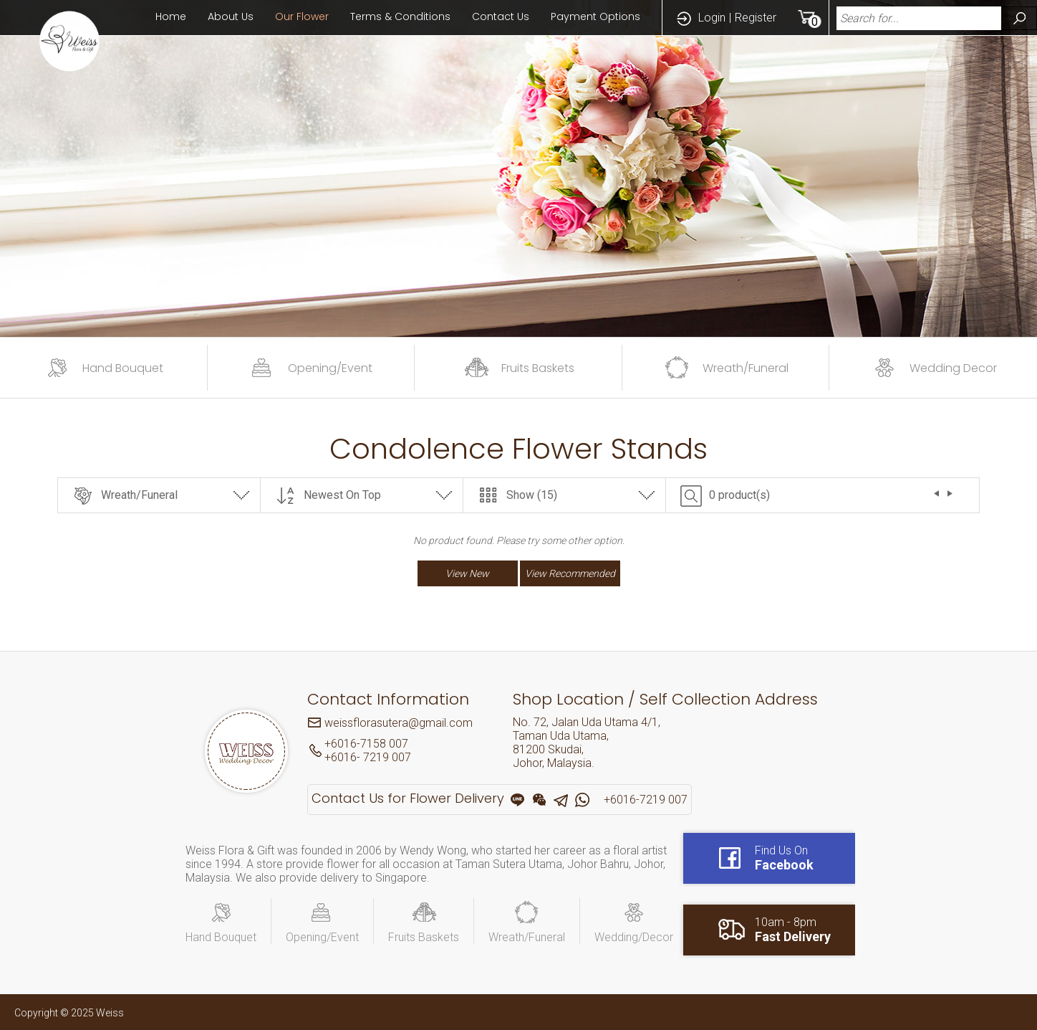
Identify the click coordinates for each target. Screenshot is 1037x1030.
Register (755, 17)
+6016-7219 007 (646, 799)
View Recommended (570, 573)
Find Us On (784, 858)
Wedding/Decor (633, 937)
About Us (231, 16)
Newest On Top (342, 495)
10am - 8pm (793, 929)
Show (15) (531, 495)
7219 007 (385, 757)
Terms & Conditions (400, 16)
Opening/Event (322, 937)
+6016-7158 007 (366, 743)
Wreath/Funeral (139, 495)
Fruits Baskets (423, 937)
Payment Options (595, 16)
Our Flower (302, 16)
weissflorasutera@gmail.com (398, 723)
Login (711, 17)
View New (467, 573)
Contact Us (500, 16)
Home (170, 16)
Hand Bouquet (220, 937)
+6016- (342, 757)
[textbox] (915, 18)
